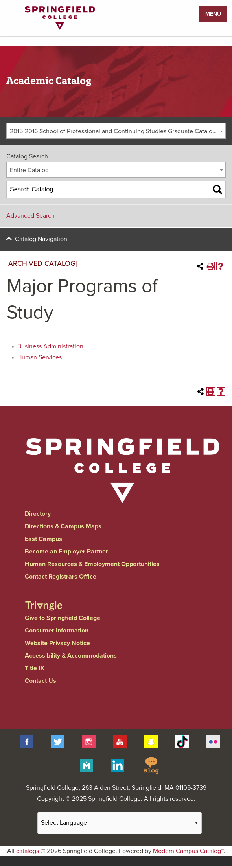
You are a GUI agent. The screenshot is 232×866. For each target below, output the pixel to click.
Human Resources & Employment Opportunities (92, 564)
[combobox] (116, 131)
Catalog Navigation (41, 239)
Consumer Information (56, 630)
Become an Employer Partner (66, 551)
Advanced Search (30, 216)
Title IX (34, 668)
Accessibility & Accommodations (71, 656)
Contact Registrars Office (60, 577)
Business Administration (50, 346)
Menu (213, 14)
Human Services (39, 357)
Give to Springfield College (62, 618)
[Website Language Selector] (119, 823)
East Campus (43, 539)
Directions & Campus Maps (63, 526)
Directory (38, 514)
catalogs (27, 851)
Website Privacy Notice (57, 643)
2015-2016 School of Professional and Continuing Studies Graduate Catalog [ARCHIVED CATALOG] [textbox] (117, 131)
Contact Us (40, 681)
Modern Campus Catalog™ (188, 851)
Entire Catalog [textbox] (29, 170)
